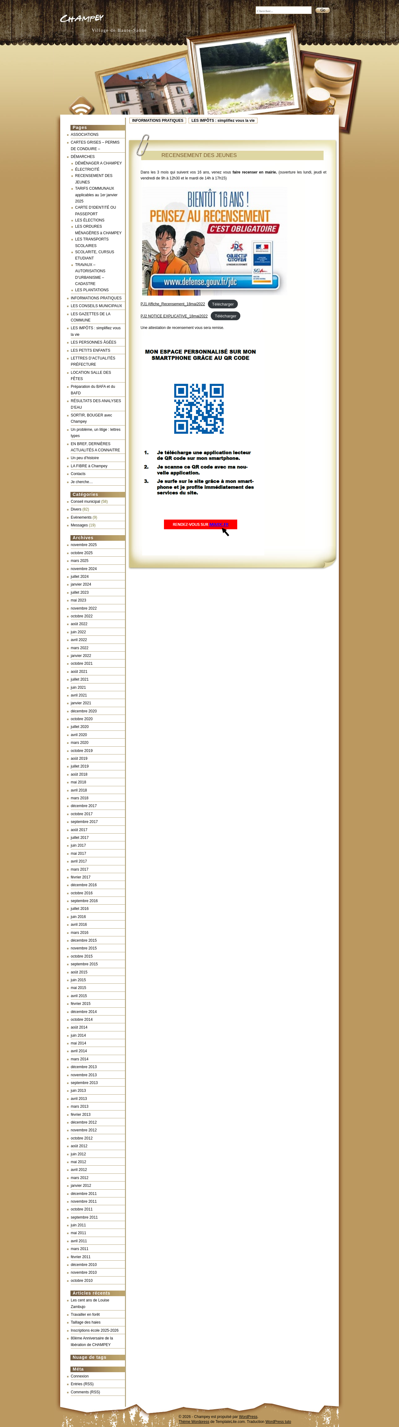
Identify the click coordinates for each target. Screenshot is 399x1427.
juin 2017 (78, 845)
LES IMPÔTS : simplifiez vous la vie (223, 120)
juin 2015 (78, 980)
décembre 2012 (84, 1122)
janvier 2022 (81, 656)
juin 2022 (78, 632)
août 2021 (79, 671)
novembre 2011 (84, 1201)
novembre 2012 (84, 1130)
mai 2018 (78, 782)
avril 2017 (79, 861)
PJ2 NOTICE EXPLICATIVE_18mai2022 (174, 316)
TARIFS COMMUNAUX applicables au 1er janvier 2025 (96, 194)
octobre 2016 (82, 893)
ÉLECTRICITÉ (87, 169)
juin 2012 (78, 1154)
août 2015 (79, 972)
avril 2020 (79, 735)
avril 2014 (79, 1051)
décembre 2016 (84, 885)
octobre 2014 (82, 1019)
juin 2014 (78, 1035)
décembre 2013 (84, 1067)
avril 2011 (79, 1241)
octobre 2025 (82, 553)
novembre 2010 (84, 1272)
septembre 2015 (84, 964)
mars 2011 (80, 1249)
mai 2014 (78, 1043)
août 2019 (79, 758)
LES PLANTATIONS (92, 290)
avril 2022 (79, 640)
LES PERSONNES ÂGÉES (93, 342)
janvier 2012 (81, 1185)
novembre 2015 (84, 948)
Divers (76, 509)
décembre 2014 (84, 1012)
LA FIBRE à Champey (89, 466)
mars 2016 (80, 932)
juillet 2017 (80, 837)
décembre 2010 (84, 1265)
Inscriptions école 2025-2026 (94, 1330)
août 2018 (79, 774)
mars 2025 (80, 561)
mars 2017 (80, 869)
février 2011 (80, 1257)
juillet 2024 (80, 576)
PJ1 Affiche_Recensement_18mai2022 (173, 304)
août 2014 (79, 1027)
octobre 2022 (82, 616)
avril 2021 (79, 695)
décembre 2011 (84, 1194)
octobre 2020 (82, 719)
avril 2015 (79, 996)
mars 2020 (80, 742)
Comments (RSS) (85, 1392)
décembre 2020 (84, 711)
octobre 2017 (82, 814)
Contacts (78, 474)
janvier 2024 (81, 584)
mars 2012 (80, 1178)
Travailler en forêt (85, 1314)
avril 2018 (79, 790)
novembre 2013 (84, 1075)
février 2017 (80, 877)
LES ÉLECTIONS (89, 220)
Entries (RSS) (82, 1384)
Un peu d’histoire (85, 458)
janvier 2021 (81, 703)
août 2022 (79, 624)
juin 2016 (78, 917)
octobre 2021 (82, 663)
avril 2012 (79, 1170)
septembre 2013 (84, 1083)
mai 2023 (78, 600)
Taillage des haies (85, 1322)
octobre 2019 (82, 751)
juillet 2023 (80, 592)
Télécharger (222, 304)
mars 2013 (80, 1106)
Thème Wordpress (194, 1422)
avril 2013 (79, 1098)
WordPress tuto (278, 1422)
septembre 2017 (84, 822)
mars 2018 (80, 798)
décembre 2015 (84, 940)
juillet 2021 (80, 679)
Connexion (80, 1376)
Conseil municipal (85, 501)
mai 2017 (78, 853)
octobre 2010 (82, 1280)
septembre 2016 (84, 901)
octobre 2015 (82, 956)
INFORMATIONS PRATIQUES (157, 120)
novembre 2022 (84, 608)
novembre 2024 (84, 569)
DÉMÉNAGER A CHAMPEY (98, 163)
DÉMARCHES (83, 157)
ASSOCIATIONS (85, 134)
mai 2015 (78, 988)
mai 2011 (78, 1233)
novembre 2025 (84, 545)
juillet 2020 (80, 727)
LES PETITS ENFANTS (90, 350)
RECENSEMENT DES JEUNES (199, 155)
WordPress (248, 1417)
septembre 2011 (84, 1217)
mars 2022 (80, 648)
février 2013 (80, 1114)
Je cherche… (82, 482)
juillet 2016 (80, 908)
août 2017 (79, 830)
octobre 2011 (82, 1209)
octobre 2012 (82, 1138)
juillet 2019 (80, 766)
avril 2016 (79, 924)
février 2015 (80, 1003)
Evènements (81, 517)
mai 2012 (78, 1162)
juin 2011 (78, 1225)
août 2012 (79, 1146)
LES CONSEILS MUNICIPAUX (96, 306)
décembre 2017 (84, 806)
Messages (79, 525)
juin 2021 (78, 687)
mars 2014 (80, 1059)
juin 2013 (78, 1090)
